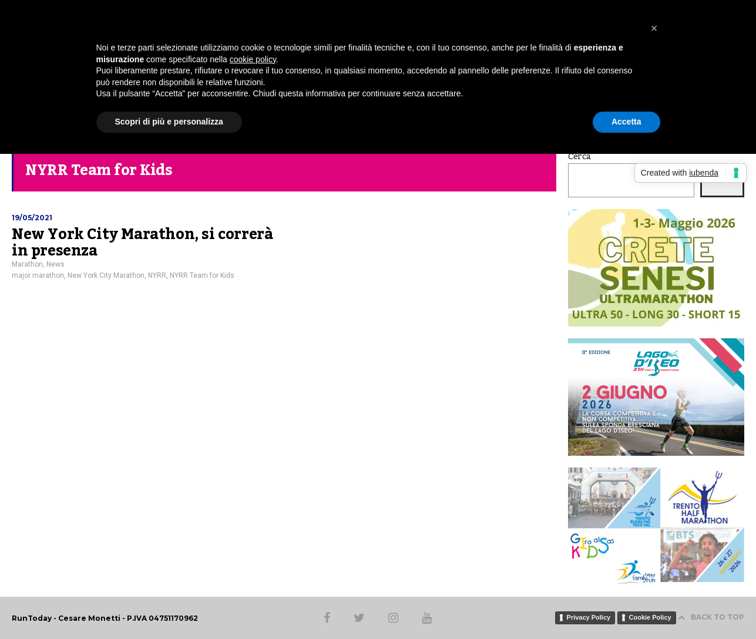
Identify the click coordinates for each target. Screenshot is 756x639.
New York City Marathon (106, 275)
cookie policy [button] (253, 59)
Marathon (27, 264)
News (55, 264)
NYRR (157, 275)
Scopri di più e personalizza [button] (169, 121)
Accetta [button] (626, 121)
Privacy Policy (589, 617)
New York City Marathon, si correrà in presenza (142, 242)
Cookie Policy (650, 617)
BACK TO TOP (711, 617)
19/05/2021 (32, 217)
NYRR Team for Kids (202, 275)
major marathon (38, 275)
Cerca (579, 157)
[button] (654, 28)
